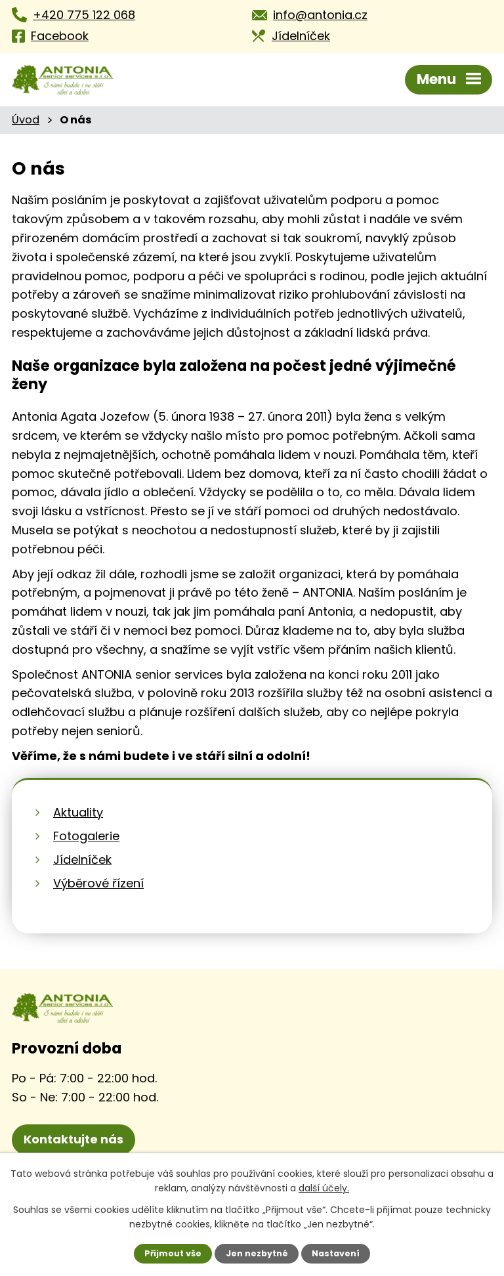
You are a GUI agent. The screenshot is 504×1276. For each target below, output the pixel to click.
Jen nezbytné (257, 1253)
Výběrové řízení (98, 883)
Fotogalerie (86, 836)
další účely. (324, 1188)
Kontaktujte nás (73, 1139)
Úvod (25, 119)
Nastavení (336, 1253)
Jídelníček (82, 859)
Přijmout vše (172, 1253)
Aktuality (78, 812)
